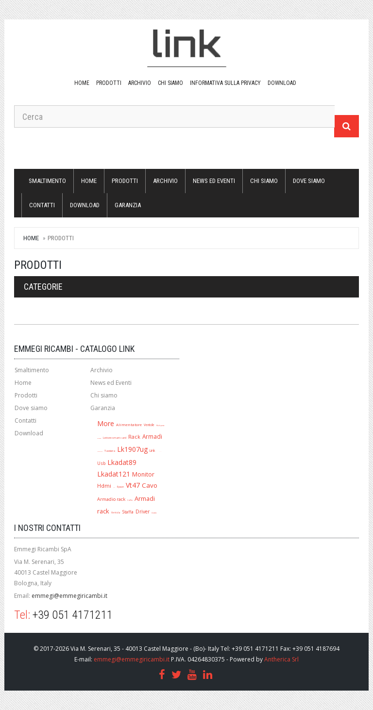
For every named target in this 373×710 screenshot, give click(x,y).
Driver (143, 511)
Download (29, 433)
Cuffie (130, 500)
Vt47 (133, 485)
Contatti (42, 205)
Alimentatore (129, 424)
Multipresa (160, 426)
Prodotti (108, 83)
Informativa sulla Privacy (225, 83)
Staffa (128, 511)
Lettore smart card (114, 438)
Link (152, 450)
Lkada (154, 513)
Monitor (143, 474)
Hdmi (104, 485)
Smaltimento (47, 180)
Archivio (139, 83)
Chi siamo (170, 83)
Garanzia (128, 205)
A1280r (160, 451)
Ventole (149, 425)
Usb (101, 463)
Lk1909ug (99, 438)
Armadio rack (111, 499)
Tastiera (109, 450)
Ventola (115, 512)
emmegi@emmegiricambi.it (69, 596)
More (105, 423)
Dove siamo (309, 180)
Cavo (149, 485)
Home (81, 83)
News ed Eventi (214, 180)
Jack (114, 487)
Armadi (152, 436)
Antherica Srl (281, 659)
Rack (134, 436)
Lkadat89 (121, 462)
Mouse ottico (99, 451)
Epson (120, 486)
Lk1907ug (132, 449)
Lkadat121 (113, 474)
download (282, 83)
